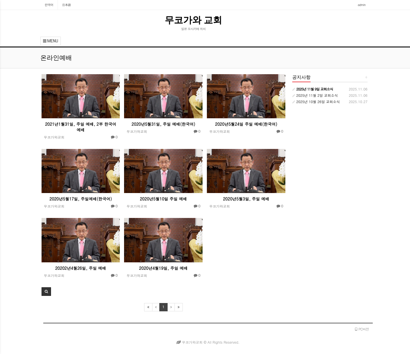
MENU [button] (50, 41)
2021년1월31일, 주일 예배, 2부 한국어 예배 (80, 127)
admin (362, 5)
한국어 (49, 5)
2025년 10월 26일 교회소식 (316, 101)
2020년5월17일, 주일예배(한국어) (81, 199)
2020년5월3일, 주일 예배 (246, 199)
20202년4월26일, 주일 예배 (80, 268)
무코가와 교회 (193, 20)
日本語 (66, 5)
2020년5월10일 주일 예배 (163, 199)
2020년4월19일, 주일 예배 (163, 268)
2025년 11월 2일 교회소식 (315, 95)
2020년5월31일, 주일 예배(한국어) (163, 124)
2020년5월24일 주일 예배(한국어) (246, 124)
